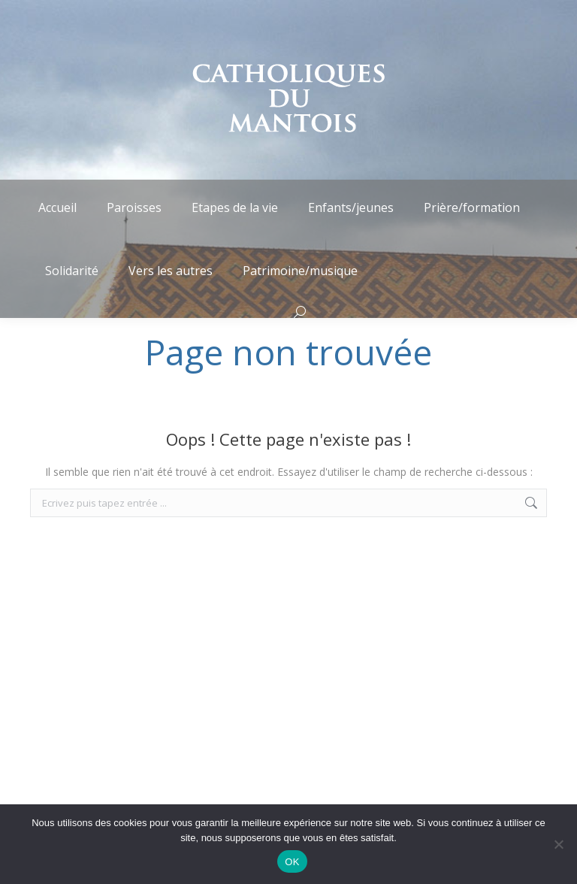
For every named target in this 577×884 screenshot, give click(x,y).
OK (292, 861)
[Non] (558, 844)
